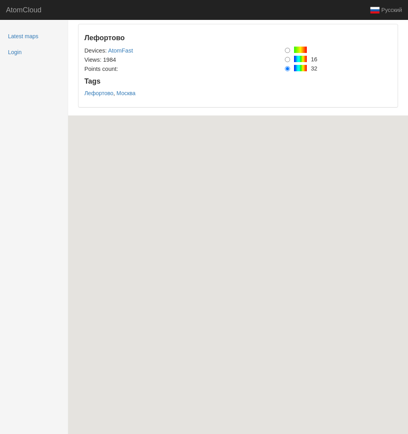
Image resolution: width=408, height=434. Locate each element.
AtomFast (120, 50)
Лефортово (99, 93)
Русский (386, 10)
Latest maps (33, 35)
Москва (125, 93)
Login (15, 52)
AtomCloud (23, 10)
